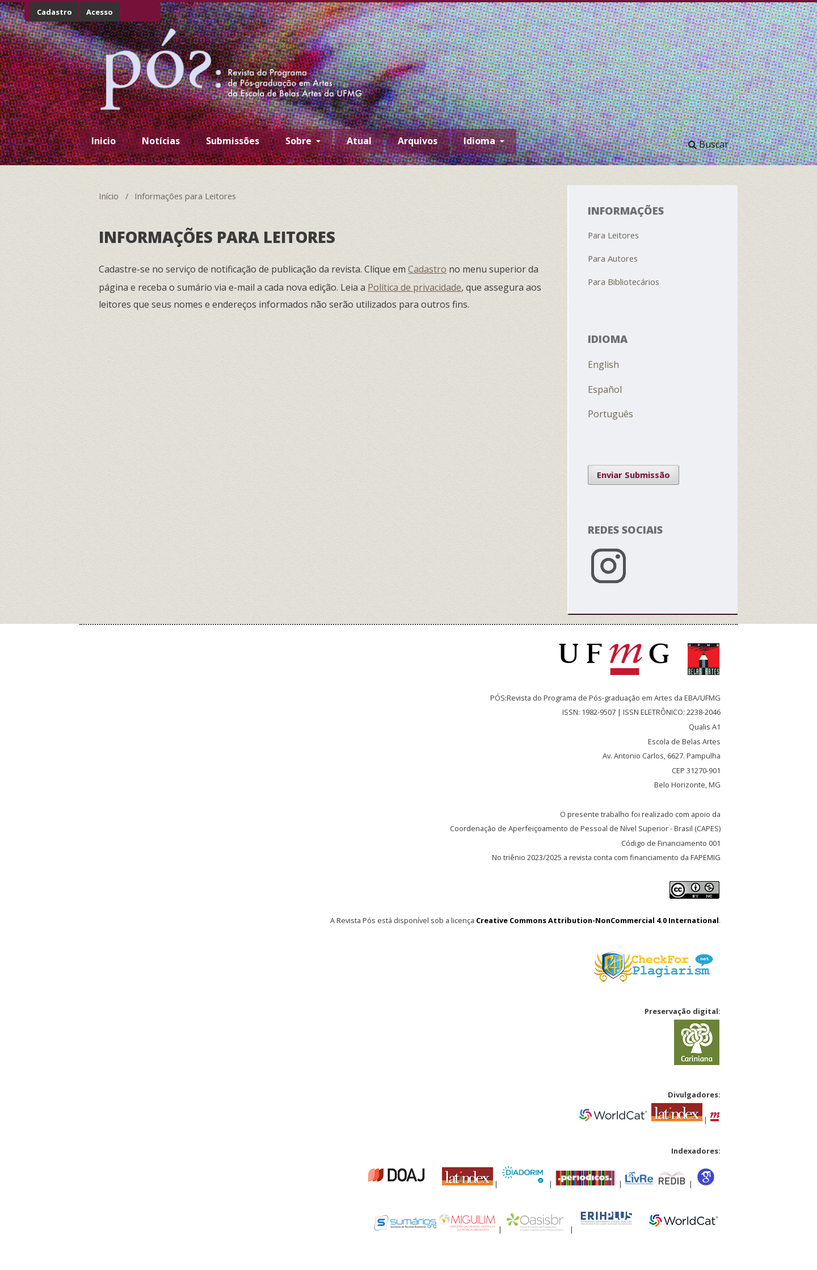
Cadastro (54, 12)
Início (109, 196)
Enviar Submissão (633, 474)
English (603, 364)
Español (605, 389)
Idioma (481, 141)
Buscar (708, 144)
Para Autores (613, 258)
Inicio (103, 141)
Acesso (99, 12)
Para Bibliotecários (623, 281)
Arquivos (417, 141)
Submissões (232, 141)
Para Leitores (613, 235)
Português (610, 414)
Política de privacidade (414, 287)
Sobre (299, 141)
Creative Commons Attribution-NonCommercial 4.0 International (597, 920)
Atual (359, 141)
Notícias (161, 141)
